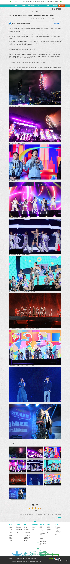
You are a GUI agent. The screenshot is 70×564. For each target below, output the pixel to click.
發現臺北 (47, 5)
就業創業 (10, 535)
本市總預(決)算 (41, 540)
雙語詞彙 (42, 1)
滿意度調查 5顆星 (41, 508)
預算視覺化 (41, 538)
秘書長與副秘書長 (19, 529)
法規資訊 (40, 527)
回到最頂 (67, 561)
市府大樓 (17, 532)
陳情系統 (48, 1)
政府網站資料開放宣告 (12, 558)
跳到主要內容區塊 (0, 0)
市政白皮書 (33, 530)
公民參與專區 (52, 1)
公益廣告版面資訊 (27, 535)
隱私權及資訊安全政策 (20, 558)
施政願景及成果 (31, 5)
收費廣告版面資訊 (27, 537)
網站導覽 (27, 1)
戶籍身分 (10, 527)
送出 (34, 510)
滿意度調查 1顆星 (30, 508)
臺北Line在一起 (61, 1)
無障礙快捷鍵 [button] (55, 3)
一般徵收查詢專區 (27, 532)
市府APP (56, 526)
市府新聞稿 (18, 8)
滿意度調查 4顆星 (38, 508)
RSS (26, 558)
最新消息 (25, 527)
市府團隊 (16, 5)
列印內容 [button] (54, 9)
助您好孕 (10, 526)
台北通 (45, 1)
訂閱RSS (56, 534)
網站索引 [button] (58, 9)
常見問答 (34, 1)
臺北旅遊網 (56, 1)
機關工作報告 (34, 529)
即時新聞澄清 (38, 1)
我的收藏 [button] (62, 5)
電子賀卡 (48, 532)
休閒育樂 (10, 532)
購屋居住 (10, 538)
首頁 (11, 8)
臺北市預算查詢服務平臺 (42, 536)
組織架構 (17, 526)
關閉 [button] (35, 521)
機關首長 (17, 530)
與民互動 (56, 524)
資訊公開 (40, 529)
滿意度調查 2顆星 (33, 508)
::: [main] (9, 8)
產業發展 (10, 530)
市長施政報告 (34, 527)
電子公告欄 (26, 530)
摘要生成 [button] (56, 23)
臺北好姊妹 (49, 530)
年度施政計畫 (34, 526)
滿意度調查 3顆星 (35, 508)
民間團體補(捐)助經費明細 (42, 531)
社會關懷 (10, 537)
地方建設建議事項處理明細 (42, 534)
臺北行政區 (49, 529)
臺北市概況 (49, 527)
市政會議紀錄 (41, 526)
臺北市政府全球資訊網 (12, 2)
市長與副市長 (18, 527)
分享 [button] (60, 3)
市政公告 (24, 5)
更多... (40, 544)
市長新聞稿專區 (26, 529)
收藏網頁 (52, 9)
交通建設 (10, 540)
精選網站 (25, 540)
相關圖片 (11, 443)
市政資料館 (39, 5)
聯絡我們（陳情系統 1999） (58, 528)
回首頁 (24, 1)
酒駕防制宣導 (26, 538)
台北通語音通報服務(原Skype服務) (58, 532)
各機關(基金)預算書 (42, 541)
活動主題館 (54, 5)
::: (0, 522)
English (31, 1)
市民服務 (8, 5)
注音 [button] (56, 9)
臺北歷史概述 (49, 526)
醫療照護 (10, 529)
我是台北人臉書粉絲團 (59, 1)
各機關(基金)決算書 (42, 543)
